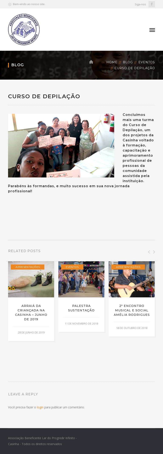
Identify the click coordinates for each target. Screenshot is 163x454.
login (40, 407)
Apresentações (27, 266)
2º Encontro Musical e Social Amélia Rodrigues (132, 310)
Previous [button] (148, 252)
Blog (128, 62)
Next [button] (153, 252)
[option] (31, 301)
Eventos (146, 62)
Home (111, 62)
